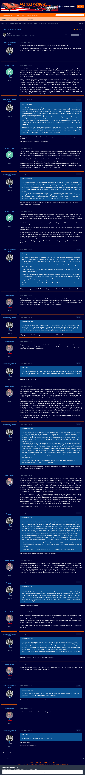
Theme (31, 762)
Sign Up (80, 6)
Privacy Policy (39, 762)
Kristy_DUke (9, 65)
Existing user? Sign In (68, 6)
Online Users (29, 19)
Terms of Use (23, 769)
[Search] (63, 15)
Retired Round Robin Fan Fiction (26, 35)
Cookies (54, 762)
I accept (43, 772)
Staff (22, 19)
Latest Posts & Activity (33, 15)
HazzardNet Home (7, 15)
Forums (17, 15)
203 (9, 80)
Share (67, 35)
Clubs (23, 15)
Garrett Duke (9, 295)
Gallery (10, 19)
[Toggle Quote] (22, 104)
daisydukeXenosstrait (15, 34)
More (43, 15)
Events (16, 19)
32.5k (10, 59)
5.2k (9, 310)
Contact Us (47, 762)
